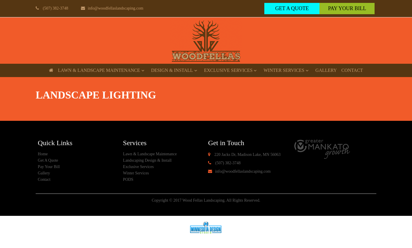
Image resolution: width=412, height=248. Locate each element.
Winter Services (283, 70)
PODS (128, 179)
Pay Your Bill (347, 8)
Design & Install (172, 70)
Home (43, 154)
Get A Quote (48, 160)
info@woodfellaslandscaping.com (112, 8)
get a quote (292, 8)
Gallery (326, 70)
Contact (352, 70)
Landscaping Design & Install (147, 160)
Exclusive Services (228, 70)
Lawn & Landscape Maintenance (99, 70)
